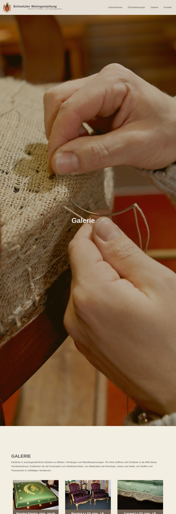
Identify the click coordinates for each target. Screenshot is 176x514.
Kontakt (168, 7)
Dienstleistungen (136, 7)
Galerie (154, 7)
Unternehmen (115, 7)
